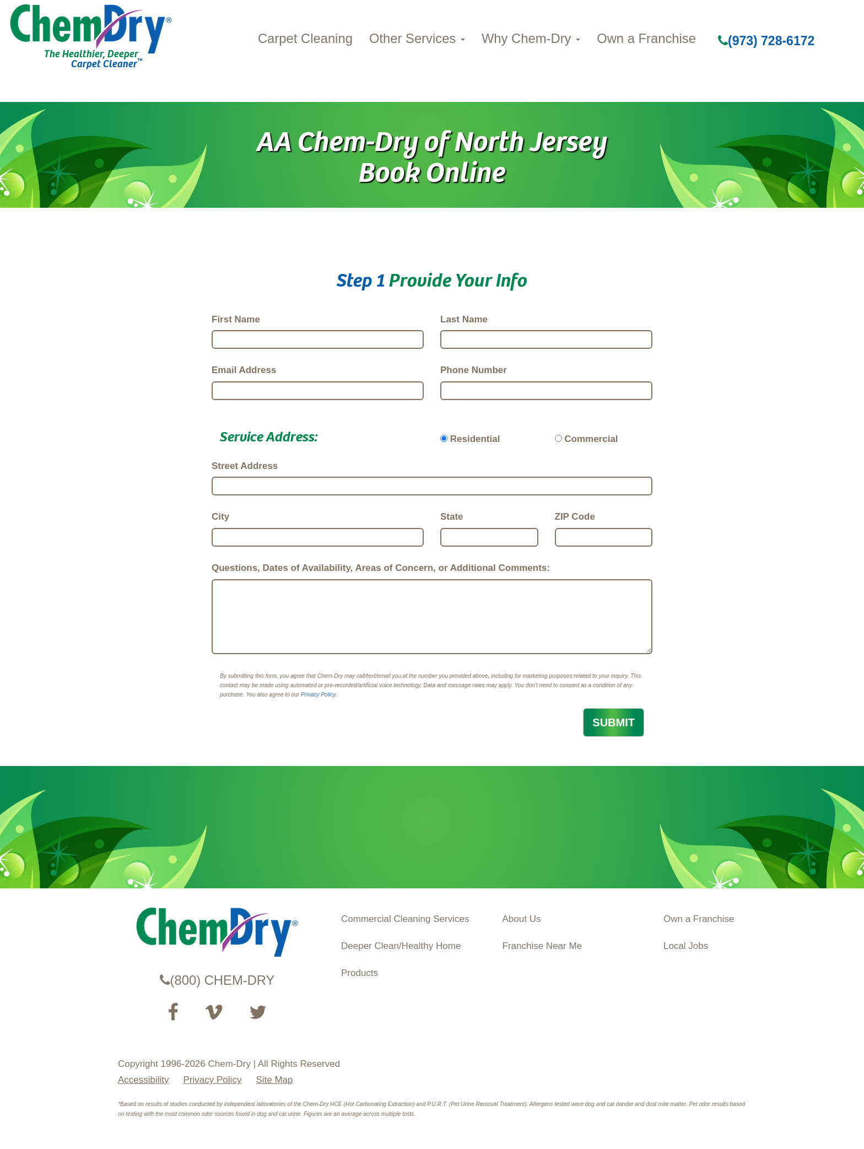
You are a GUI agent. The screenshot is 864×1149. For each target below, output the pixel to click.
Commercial (591, 439)
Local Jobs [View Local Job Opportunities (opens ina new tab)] (685, 946)
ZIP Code (575, 516)
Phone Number (473, 370)
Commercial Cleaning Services (405, 919)
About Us (522, 919)
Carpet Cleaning (305, 38)
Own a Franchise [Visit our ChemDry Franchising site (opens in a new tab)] (699, 919)
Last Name (464, 319)
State (451, 516)
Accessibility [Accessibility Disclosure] (143, 1080)
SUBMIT (613, 722)
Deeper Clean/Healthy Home (401, 946)
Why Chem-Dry (531, 38)
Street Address (245, 466)
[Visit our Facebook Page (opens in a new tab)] (173, 1012)
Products (359, 973)
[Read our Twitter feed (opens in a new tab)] (258, 1012)
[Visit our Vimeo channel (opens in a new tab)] (213, 1012)
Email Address (244, 370)
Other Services (417, 38)
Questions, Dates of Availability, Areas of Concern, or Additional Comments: (381, 568)
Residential (475, 439)
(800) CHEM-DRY (217, 980)
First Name (236, 319)
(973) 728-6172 (766, 41)
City (220, 516)
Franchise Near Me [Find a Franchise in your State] (542, 946)
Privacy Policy (318, 695)
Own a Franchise (646, 38)
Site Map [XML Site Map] (274, 1080)
